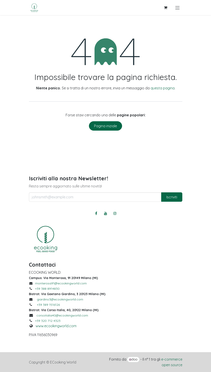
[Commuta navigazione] (177, 7)
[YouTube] (105, 213)
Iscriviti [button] (171, 197)
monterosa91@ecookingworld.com (61, 283)
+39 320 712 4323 (47, 321)
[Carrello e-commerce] (165, 7)
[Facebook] (96, 213)
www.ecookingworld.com (56, 326)
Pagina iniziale (105, 126)
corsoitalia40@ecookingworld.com (62, 315)
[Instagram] (115, 213)
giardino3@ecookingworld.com (60, 299)
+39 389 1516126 (48, 305)
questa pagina (163, 88)
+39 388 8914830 (47, 289)
